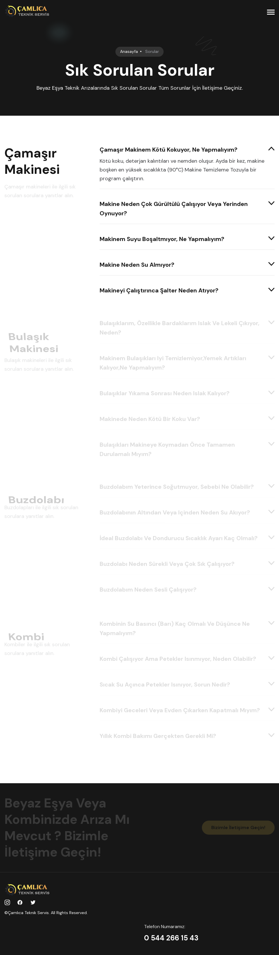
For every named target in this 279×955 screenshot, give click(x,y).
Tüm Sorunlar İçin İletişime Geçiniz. (200, 87)
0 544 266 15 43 (171, 937)
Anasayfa (129, 51)
